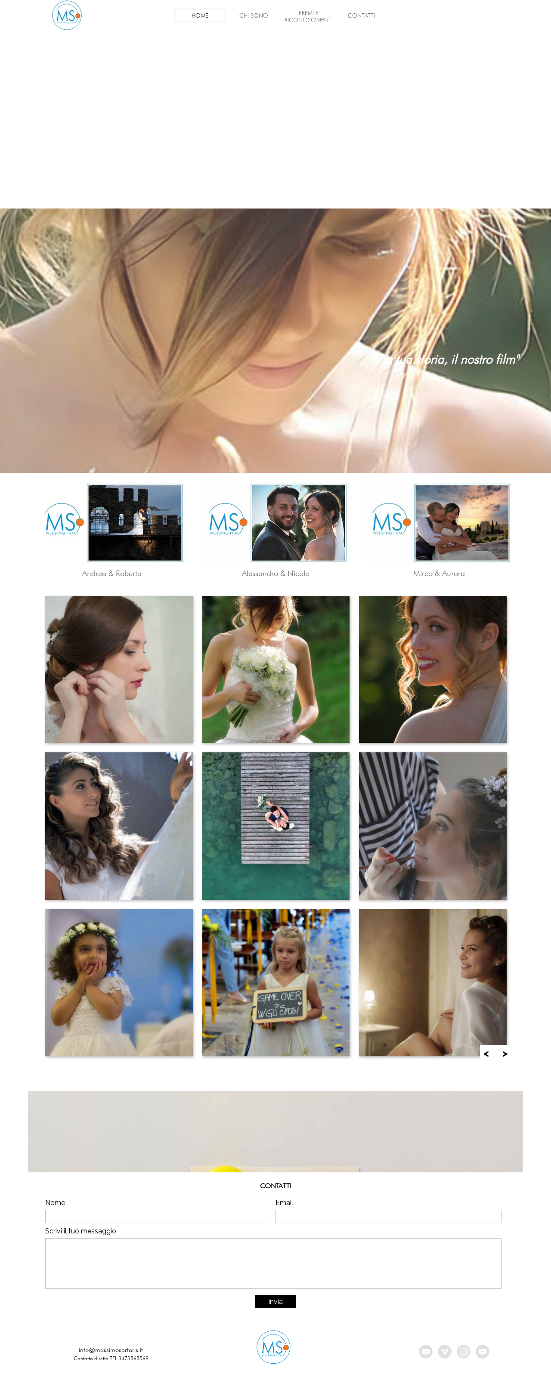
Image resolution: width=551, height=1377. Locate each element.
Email (284, 1203)
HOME (200, 15)
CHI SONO (253, 15)
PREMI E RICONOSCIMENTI (309, 16)
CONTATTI (361, 15)
